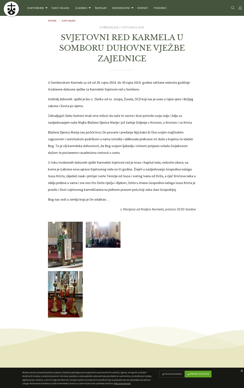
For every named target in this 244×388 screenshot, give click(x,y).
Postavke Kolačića (172, 373)
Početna (52, 20)
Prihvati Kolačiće (198, 373)
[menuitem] (36, 8)
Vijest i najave (69, 20)
